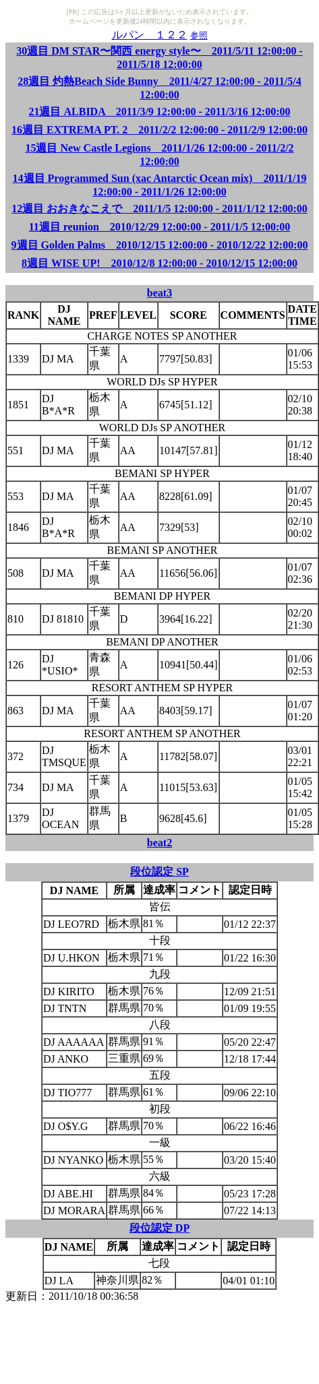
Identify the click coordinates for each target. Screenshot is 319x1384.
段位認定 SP (159, 871)
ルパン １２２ (149, 34)
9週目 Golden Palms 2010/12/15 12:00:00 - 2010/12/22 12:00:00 (159, 245)
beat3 (159, 292)
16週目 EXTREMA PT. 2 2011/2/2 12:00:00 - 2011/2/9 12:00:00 (159, 129)
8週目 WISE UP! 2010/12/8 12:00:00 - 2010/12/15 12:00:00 (159, 263)
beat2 (159, 842)
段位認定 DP (159, 1228)
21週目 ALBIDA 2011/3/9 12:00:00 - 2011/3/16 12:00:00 (159, 111)
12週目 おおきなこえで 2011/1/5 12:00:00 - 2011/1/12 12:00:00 (159, 208)
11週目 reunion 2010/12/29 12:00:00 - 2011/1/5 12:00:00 (160, 226)
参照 (199, 35)
